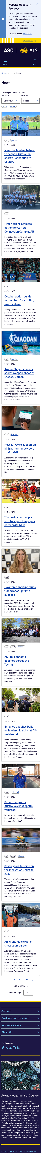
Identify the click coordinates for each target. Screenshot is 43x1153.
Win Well (14, 140)
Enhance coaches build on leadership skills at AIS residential (20, 730)
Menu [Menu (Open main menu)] (5, 62)
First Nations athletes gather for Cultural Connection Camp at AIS (19, 227)
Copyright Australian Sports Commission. (18, 1151)
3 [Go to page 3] (19, 980)
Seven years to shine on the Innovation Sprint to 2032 (19, 870)
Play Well (15, 792)
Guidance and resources (20, 1018)
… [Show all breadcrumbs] (11, 73)
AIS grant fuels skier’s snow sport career (18, 943)
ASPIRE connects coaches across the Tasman (16, 660)
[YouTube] (10, 1048)
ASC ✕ (13, 106)
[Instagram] (14, 1048)
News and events (20, 1025)
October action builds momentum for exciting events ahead (19, 300)
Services (20, 1011)
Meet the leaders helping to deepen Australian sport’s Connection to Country (19, 156)
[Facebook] (2, 1048)
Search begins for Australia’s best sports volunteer (18, 806)
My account (28, 41)
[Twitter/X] (6, 1048)
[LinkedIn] (18, 1048)
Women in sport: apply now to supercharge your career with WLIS (19, 521)
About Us (20, 1032)
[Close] (36, 4)
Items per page (15, 993)
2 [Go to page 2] (14, 980)
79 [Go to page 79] (27, 980)
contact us (27, 34)
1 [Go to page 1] (9, 980)
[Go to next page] (32, 980)
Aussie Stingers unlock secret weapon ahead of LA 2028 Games (19, 373)
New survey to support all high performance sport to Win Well (20, 448)
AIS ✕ (5, 106)
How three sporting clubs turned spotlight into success (20, 591)
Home (4, 73)
